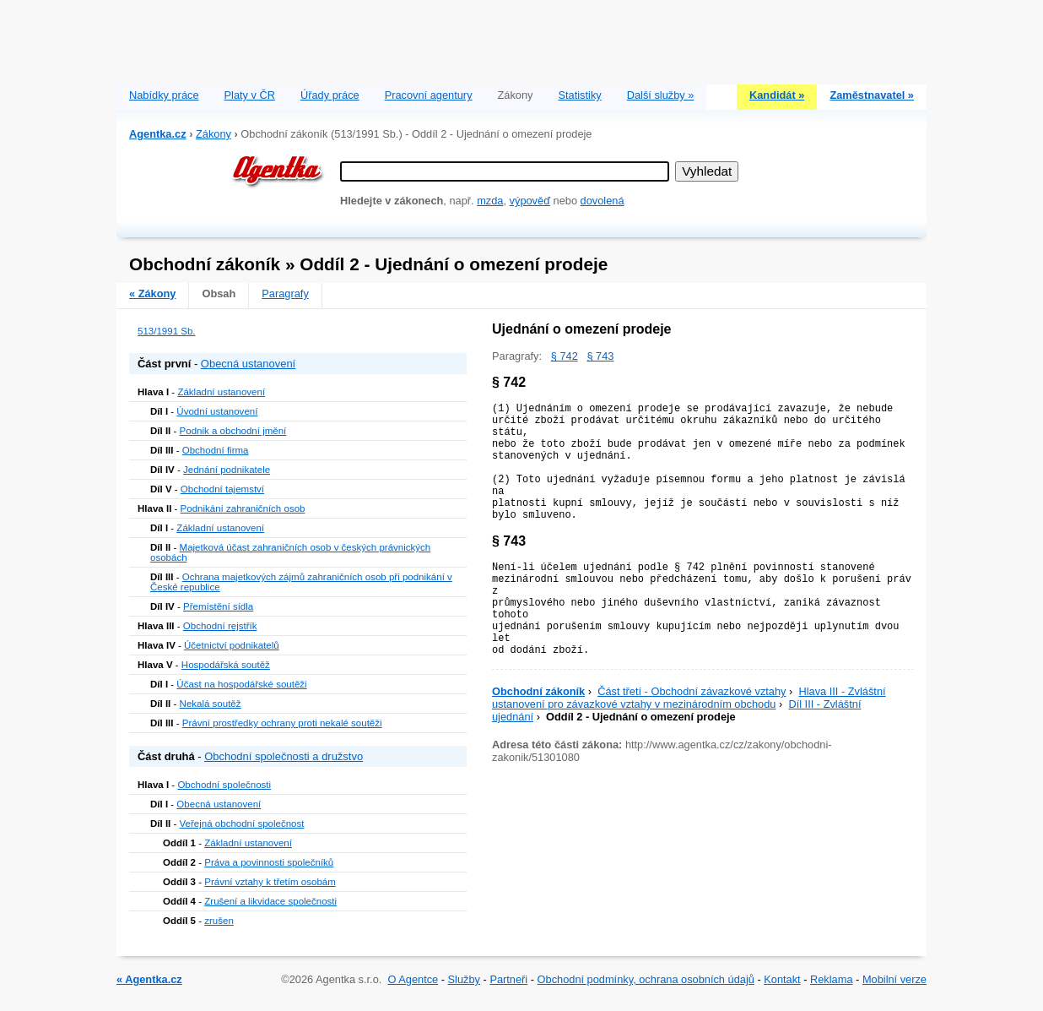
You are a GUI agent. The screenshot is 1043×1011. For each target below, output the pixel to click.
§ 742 (564, 356)
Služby (464, 979)
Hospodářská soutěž (225, 665)
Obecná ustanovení (248, 363)
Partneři (508, 979)
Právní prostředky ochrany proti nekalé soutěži (282, 723)
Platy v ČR (249, 95)
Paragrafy (285, 293)
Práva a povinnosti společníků (268, 862)
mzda (490, 200)
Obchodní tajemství (222, 489)
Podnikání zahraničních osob (243, 508)
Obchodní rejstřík (220, 626)
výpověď (530, 200)
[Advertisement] (521, 38)
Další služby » (660, 95)
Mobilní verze (894, 979)
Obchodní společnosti (224, 785)
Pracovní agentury (429, 95)
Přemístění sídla (218, 606)
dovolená (602, 200)
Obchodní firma (215, 450)
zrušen (219, 921)
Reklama (831, 979)
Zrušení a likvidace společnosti (270, 901)
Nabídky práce (164, 95)
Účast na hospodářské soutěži (241, 684)
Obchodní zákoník (538, 691)
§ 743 (599, 356)
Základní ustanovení (221, 392)
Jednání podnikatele (226, 470)
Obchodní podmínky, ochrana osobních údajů (646, 979)
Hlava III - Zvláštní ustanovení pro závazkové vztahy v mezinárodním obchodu (689, 697)
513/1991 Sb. (167, 331)
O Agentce (412, 979)
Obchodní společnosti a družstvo (283, 756)
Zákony (213, 134)
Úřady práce (329, 95)
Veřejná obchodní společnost (242, 823)
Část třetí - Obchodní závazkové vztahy (691, 691)
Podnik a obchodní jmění (233, 431)
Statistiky (580, 95)
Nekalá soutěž (210, 703)
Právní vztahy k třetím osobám (270, 882)
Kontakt (782, 979)
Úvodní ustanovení (216, 411)
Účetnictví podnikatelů (231, 645)
